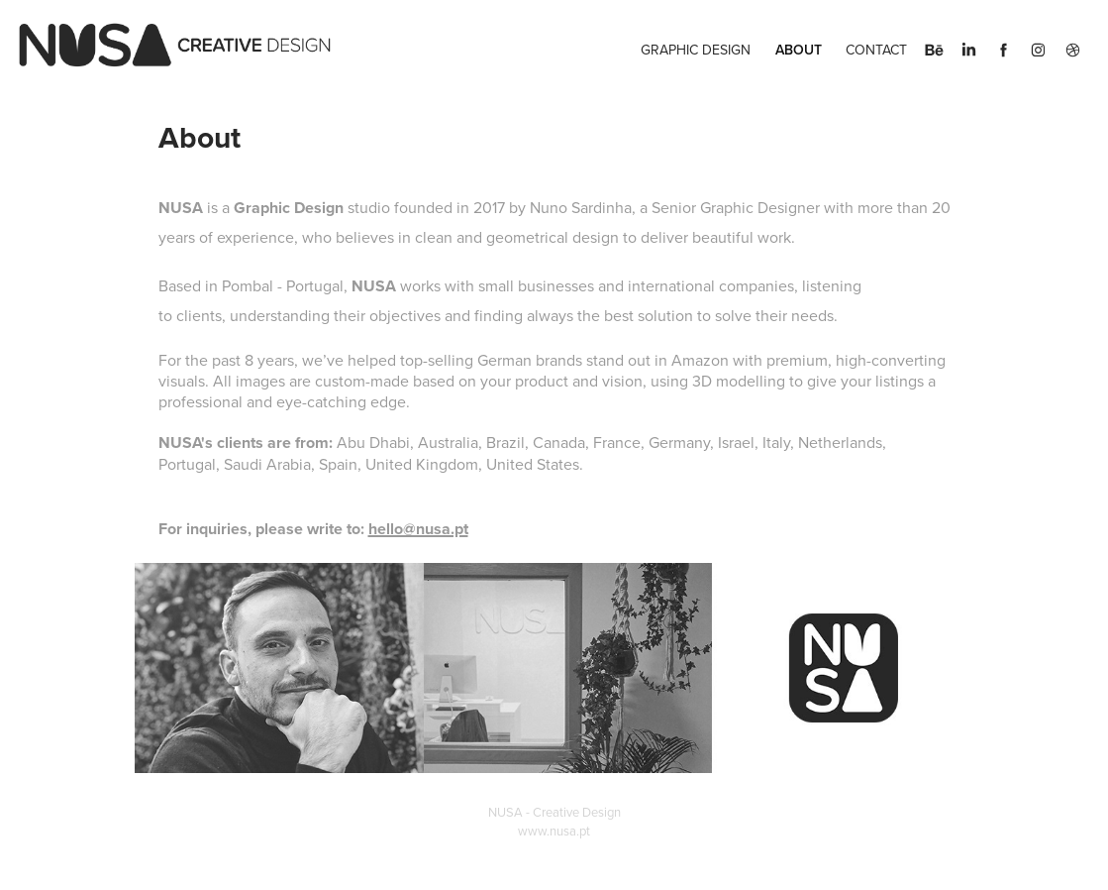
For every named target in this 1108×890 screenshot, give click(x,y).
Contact (876, 49)
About (798, 49)
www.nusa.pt (554, 830)
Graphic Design (696, 49)
